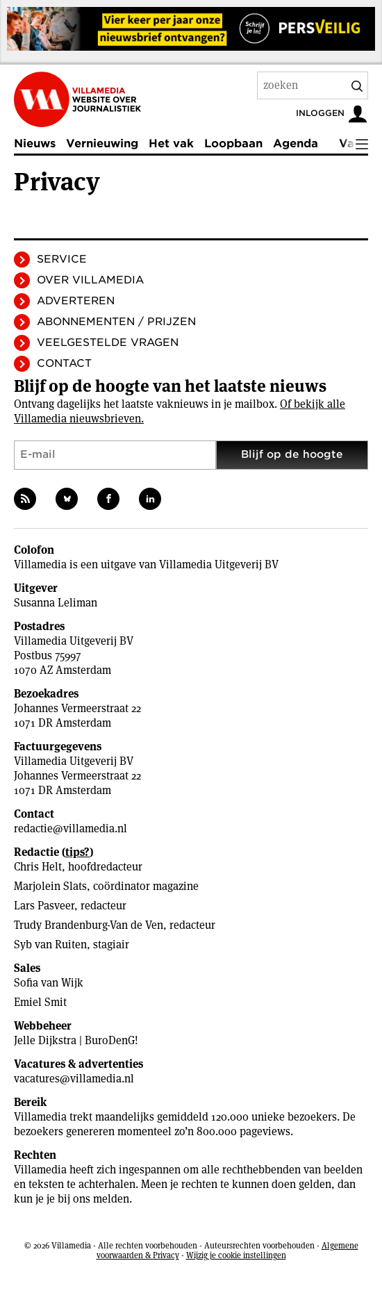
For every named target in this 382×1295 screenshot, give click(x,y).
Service (62, 259)
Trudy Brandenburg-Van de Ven (88, 925)
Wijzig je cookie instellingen (236, 1255)
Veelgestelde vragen (107, 342)
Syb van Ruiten (50, 944)
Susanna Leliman (55, 602)
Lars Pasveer (44, 905)
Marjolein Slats (50, 886)
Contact (64, 363)
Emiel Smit (40, 1002)
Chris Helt (38, 866)
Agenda (295, 143)
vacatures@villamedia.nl (74, 1078)
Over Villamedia (90, 280)
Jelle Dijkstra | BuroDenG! (76, 1040)
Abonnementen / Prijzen (116, 321)
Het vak (171, 143)
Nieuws (35, 143)
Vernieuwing (102, 143)
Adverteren (76, 301)
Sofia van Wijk (48, 982)
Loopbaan (233, 143)
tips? (77, 852)
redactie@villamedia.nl (70, 828)
